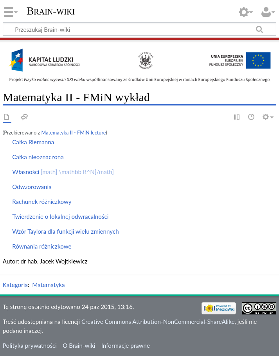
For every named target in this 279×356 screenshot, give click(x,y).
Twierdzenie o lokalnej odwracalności (60, 216)
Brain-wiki (51, 11)
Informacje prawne (125, 345)
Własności (63, 171)
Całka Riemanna (33, 141)
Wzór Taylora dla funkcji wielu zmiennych (65, 231)
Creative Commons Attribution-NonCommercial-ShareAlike (158, 321)
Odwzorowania (32, 186)
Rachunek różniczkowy (42, 201)
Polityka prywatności (30, 345)
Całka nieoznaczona (38, 156)
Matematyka (48, 284)
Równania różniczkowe (41, 246)
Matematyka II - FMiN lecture (73, 132)
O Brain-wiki (79, 345)
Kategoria (15, 284)
